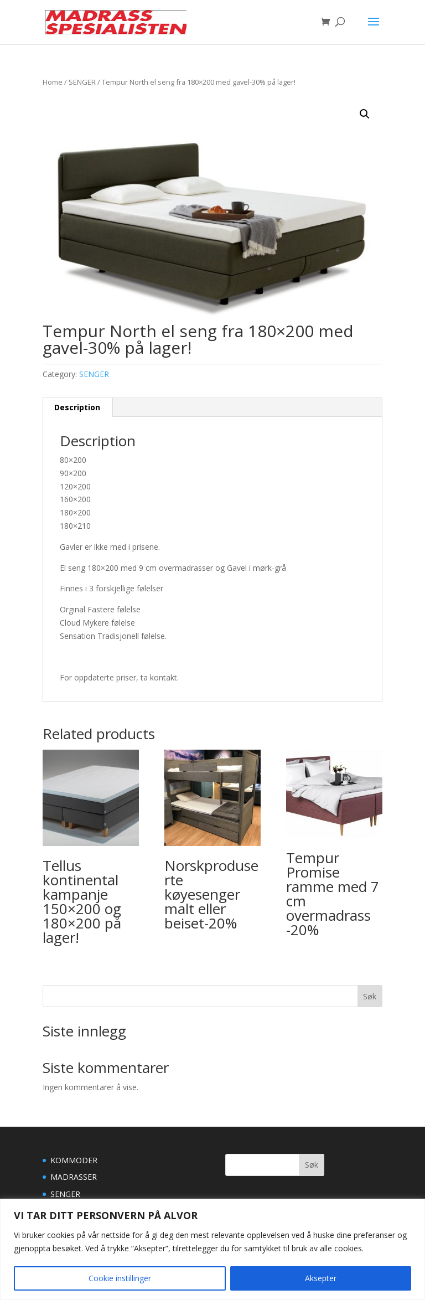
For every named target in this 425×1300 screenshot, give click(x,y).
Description (77, 407)
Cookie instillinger (120, 1278)
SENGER (82, 82)
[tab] (77, 407)
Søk (369, 996)
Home (53, 82)
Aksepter (320, 1278)
